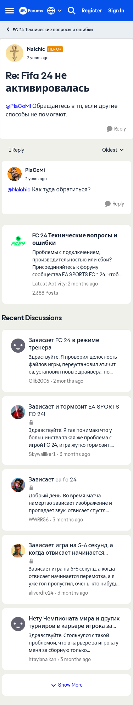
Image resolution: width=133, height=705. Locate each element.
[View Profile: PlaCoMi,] (14, 174)
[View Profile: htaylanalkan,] (18, 624)
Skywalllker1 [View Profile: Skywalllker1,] (42, 454)
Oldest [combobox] (113, 150)
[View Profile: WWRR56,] (18, 485)
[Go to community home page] (31, 11)
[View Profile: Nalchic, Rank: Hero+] (14, 53)
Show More (67, 685)
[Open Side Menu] (9, 10)
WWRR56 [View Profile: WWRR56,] (39, 519)
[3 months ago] (73, 454)
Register (92, 10)
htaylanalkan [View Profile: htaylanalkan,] (42, 659)
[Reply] (116, 129)
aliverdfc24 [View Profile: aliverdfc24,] (41, 593)
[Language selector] (54, 11)
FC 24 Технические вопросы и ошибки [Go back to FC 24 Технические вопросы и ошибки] (49, 30)
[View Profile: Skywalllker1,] (18, 412)
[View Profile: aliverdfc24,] (18, 551)
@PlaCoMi (18, 106)
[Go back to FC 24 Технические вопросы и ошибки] (78, 239)
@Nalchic (19, 189)
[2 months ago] (67, 381)
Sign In (116, 10)
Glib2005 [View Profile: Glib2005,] (39, 381)
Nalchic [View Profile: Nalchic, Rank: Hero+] (36, 49)
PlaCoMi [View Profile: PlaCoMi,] (35, 170)
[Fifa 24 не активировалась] (45, 57)
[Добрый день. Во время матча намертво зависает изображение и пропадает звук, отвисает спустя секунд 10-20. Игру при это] (75, 503)
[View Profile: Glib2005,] (18, 346)
